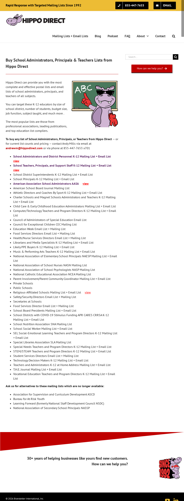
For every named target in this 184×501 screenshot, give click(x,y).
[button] (173, 36)
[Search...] (149, 57)
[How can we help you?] (151, 68)
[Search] (175, 57)
